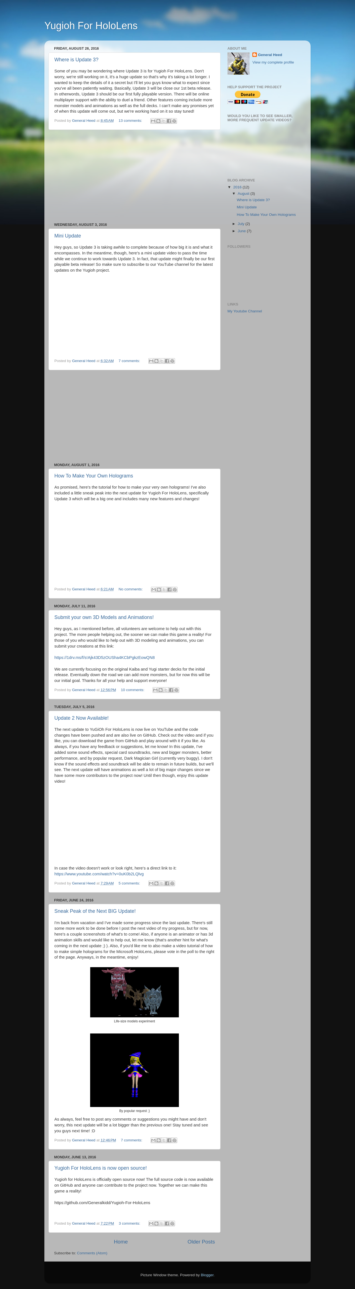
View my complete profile (273, 62)
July (241, 224)
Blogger (207, 1275)
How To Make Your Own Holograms (93, 476)
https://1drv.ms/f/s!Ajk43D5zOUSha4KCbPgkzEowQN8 (104, 657)
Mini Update (67, 236)
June (242, 231)
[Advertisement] (134, 176)
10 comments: (133, 690)
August (244, 193)
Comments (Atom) (92, 1253)
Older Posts (201, 1242)
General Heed (270, 55)
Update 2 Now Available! (81, 718)
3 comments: (130, 1223)
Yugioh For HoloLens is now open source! (100, 1168)
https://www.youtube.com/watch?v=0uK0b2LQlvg (99, 874)
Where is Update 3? (76, 59)
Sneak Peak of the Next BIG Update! (95, 911)
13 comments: (131, 120)
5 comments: (130, 883)
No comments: (131, 589)
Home (121, 1242)
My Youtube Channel (244, 311)
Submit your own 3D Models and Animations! (104, 617)
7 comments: (130, 361)
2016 (238, 187)
